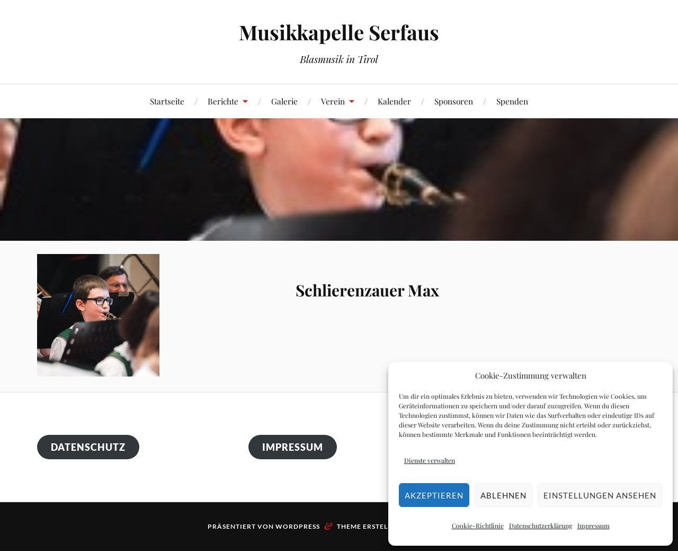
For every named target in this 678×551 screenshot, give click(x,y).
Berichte (223, 101)
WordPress (297, 526)
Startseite (167, 101)
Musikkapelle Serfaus (339, 32)
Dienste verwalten (429, 460)
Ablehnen (503, 495)
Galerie (284, 101)
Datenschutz (88, 447)
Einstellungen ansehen (599, 495)
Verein (333, 101)
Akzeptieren (434, 495)
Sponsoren (453, 101)
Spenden (512, 101)
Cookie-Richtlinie (478, 525)
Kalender (394, 101)
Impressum (593, 525)
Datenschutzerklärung (540, 525)
